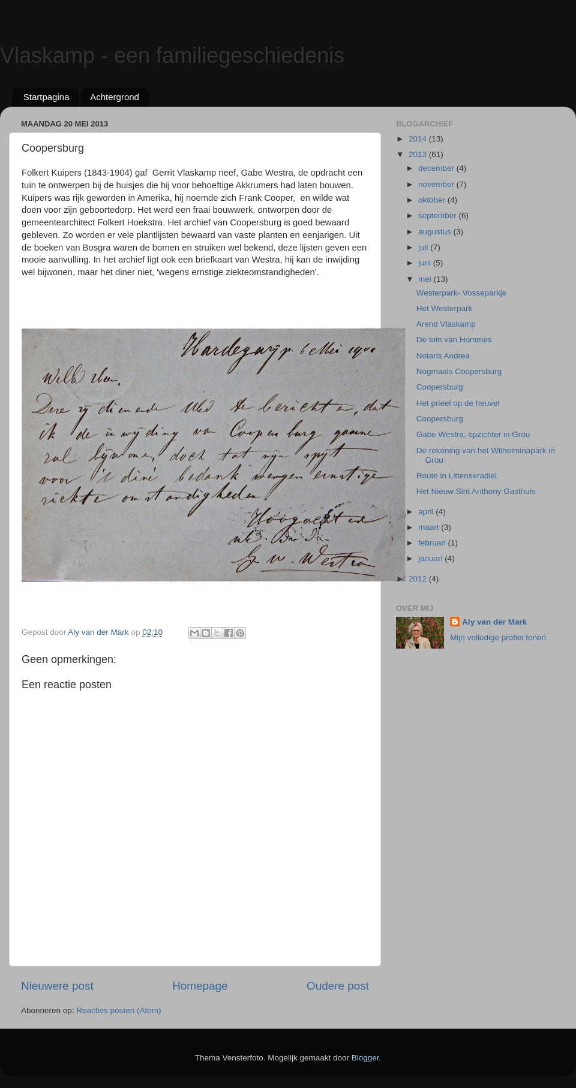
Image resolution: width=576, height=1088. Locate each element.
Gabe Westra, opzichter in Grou (473, 434)
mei (426, 279)
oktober (433, 199)
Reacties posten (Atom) (118, 1010)
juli (424, 247)
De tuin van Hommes (454, 339)
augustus (436, 231)
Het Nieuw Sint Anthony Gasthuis (476, 491)
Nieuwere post (57, 985)
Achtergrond (114, 97)
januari (431, 558)
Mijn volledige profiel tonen (498, 637)
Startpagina (46, 97)
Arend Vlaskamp (446, 324)
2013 (419, 154)
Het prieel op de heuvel (458, 403)
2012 (419, 578)
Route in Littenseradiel (456, 475)
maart (429, 527)
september (438, 215)
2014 (419, 138)
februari (433, 542)
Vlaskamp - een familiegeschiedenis (172, 55)
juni (425, 262)
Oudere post (338, 985)
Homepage (199, 985)
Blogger (365, 1057)
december (437, 168)
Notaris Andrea (443, 355)
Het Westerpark (444, 308)
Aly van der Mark (494, 621)
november (437, 184)
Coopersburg (439, 386)
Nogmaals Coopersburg (459, 371)
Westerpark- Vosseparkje (461, 292)
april (427, 511)
